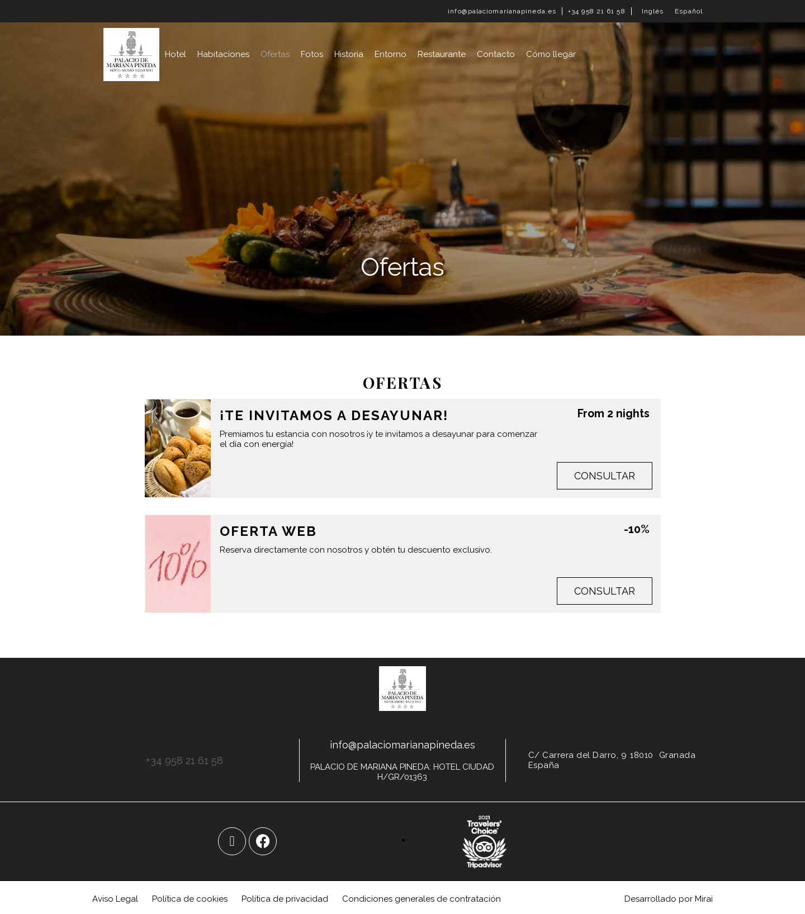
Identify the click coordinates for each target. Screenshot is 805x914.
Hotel (175, 54)
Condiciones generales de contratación (421, 899)
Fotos (312, 54)
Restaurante (442, 54)
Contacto (496, 54)
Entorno (390, 54)
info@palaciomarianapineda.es (502, 11)
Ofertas (275, 54)
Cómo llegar (551, 54)
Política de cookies (190, 899)
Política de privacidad (285, 899)
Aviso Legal (115, 899)
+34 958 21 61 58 (597, 11)
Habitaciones (223, 54)
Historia (348, 54)
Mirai (704, 899)
